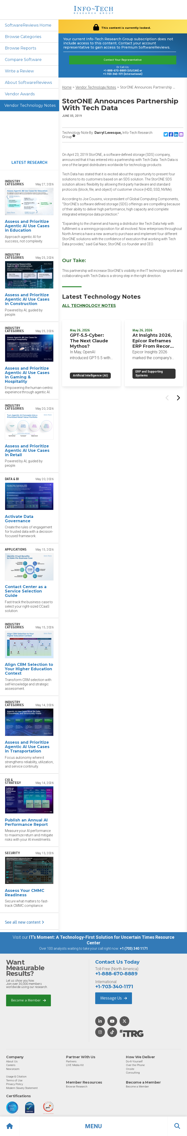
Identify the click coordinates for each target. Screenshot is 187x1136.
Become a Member (28, 1000)
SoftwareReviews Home (28, 25)
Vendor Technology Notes (30, 105)
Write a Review (19, 71)
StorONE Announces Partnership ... (147, 87)
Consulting (133, 1072)
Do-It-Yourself (134, 1061)
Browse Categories (23, 36)
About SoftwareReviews (28, 82)
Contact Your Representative (123, 60)
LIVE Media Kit (75, 1065)
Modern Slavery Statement (22, 1088)
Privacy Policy (14, 1084)
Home (67, 87)
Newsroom (12, 1069)
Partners (71, 1061)
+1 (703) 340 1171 (134, 948)
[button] (93, 1126)
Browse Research (76, 1086)
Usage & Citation (16, 1076)
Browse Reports (20, 48)
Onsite (130, 1069)
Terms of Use (14, 1080)
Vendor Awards (20, 94)
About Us (12, 1061)
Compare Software (23, 59)
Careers (10, 1065)
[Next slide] (178, 397)
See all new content (24, 922)
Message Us (113, 998)
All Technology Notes (89, 305)
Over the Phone (135, 1065)
